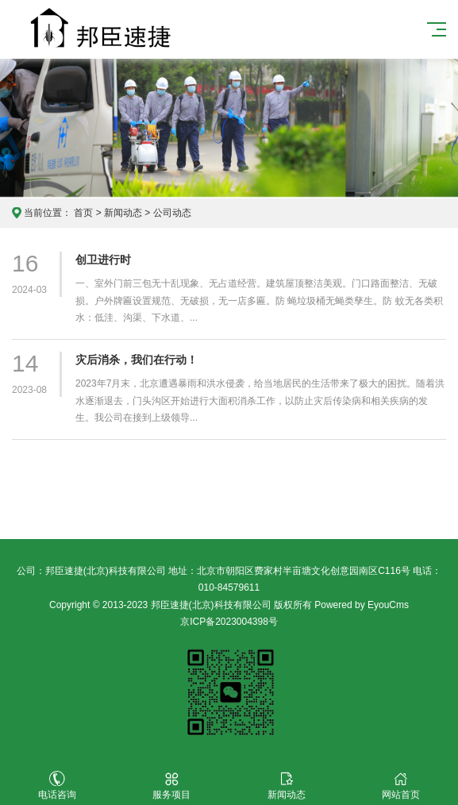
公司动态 (172, 212)
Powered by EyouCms (360, 604)
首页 (83, 212)
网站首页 (401, 785)
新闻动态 (123, 212)
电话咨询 (57, 785)
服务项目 (171, 785)
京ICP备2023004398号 (229, 621)
